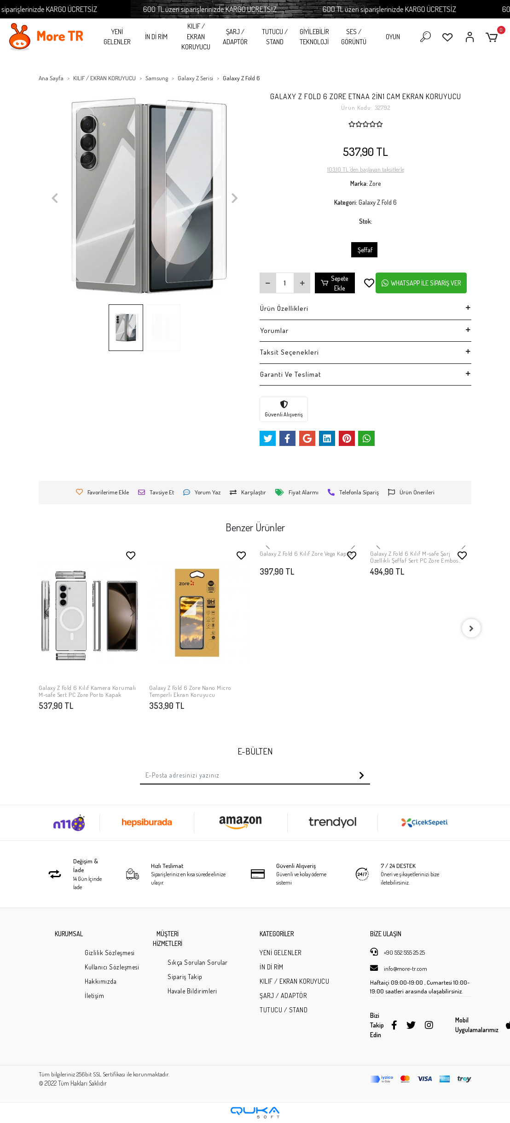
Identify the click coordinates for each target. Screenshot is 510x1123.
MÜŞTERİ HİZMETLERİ (167, 938)
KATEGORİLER (277, 934)
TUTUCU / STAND (275, 37)
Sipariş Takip (185, 976)
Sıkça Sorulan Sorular (198, 962)
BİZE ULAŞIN (385, 934)
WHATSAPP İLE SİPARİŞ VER (421, 283)
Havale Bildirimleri (192, 991)
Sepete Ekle (334, 283)
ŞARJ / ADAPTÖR (235, 37)
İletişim (94, 995)
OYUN (393, 36)
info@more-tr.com (398, 968)
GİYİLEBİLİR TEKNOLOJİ (314, 37)
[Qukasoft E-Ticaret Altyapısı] (255, 1112)
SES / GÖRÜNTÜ (353, 37)
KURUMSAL (69, 934)
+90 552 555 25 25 (397, 952)
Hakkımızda (100, 981)
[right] (471, 628)
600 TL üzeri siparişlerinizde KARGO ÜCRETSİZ (223, 9)
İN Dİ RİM (156, 36)
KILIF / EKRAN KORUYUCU (195, 36)
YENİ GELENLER (117, 37)
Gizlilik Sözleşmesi (110, 953)
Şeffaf (364, 250)
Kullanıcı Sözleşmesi (112, 967)
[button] (493, 37)
